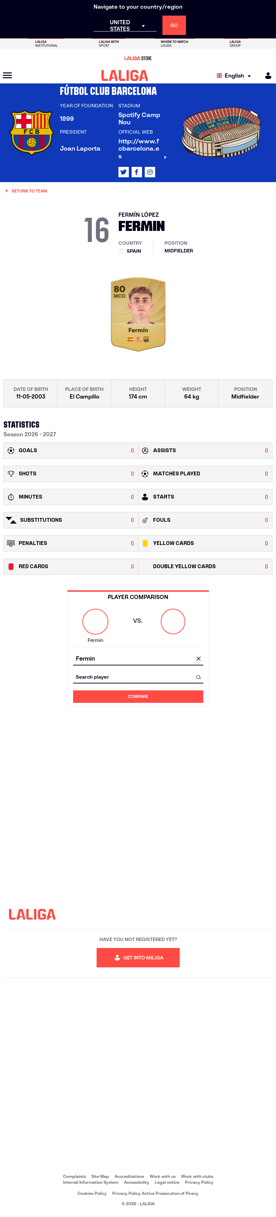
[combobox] (138, 659)
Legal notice (167, 1182)
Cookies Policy (92, 1193)
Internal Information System (90, 1182)
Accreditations (129, 1176)
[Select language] (235, 76)
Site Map (100, 1176)
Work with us (163, 1176)
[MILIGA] (266, 75)
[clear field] (199, 659)
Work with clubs (197, 1176)
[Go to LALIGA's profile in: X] (123, 172)
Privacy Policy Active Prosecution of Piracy (155, 1193)
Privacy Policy (199, 1182)
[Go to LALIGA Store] (138, 58)
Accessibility (136, 1182)
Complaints (74, 1176)
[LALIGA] (124, 75)
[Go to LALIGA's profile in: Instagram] (150, 172)
